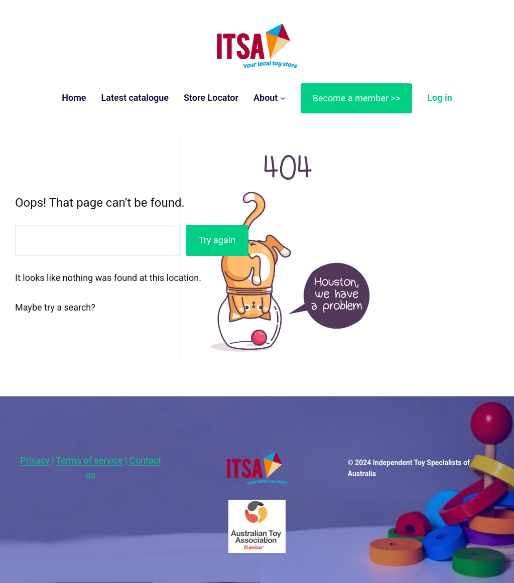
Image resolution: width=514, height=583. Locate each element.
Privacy (34, 460)
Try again (217, 240)
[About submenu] (283, 98)
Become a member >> (357, 98)
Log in (439, 97)
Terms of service (89, 460)
